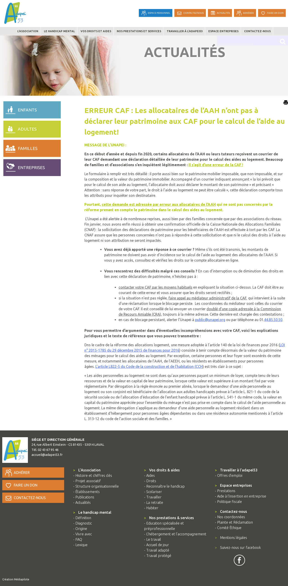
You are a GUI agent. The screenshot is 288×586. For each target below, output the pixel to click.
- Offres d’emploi (228, 475)
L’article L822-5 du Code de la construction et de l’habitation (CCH (149, 366)
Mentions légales (231, 538)
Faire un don (20, 485)
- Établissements (86, 492)
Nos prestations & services (169, 518)
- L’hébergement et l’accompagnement (175, 534)
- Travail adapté (156, 550)
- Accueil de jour (156, 545)
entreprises (24, 166)
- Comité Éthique (228, 528)
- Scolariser (153, 492)
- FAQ (77, 539)
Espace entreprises (223, 31)
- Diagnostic (82, 523)
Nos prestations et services (139, 31)
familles (20, 147)
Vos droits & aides (162, 470)
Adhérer (17, 472)
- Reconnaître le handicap (164, 486)
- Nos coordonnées (230, 517)
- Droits (150, 481)
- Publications (83, 497)
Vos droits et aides (96, 31)
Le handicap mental (59, 31)
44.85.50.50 (273, 320)
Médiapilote (21, 579)
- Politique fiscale (228, 502)
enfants (20, 109)
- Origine (80, 529)
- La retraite (153, 502)
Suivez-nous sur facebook (238, 547)
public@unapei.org (210, 320)
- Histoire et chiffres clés (92, 475)
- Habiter (151, 508)
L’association (27, 31)
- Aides (149, 475)
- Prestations (225, 491)
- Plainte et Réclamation (234, 522)
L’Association (87, 470)
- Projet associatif (87, 481)
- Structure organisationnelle (96, 486)
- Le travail (152, 539)
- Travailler (153, 497)
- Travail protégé (157, 556)
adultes (19, 128)
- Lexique (80, 545)
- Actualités (82, 502)
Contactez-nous (257, 31)
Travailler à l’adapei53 (185, 31)
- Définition (82, 518)
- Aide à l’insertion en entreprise (240, 496)
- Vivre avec (82, 534)
